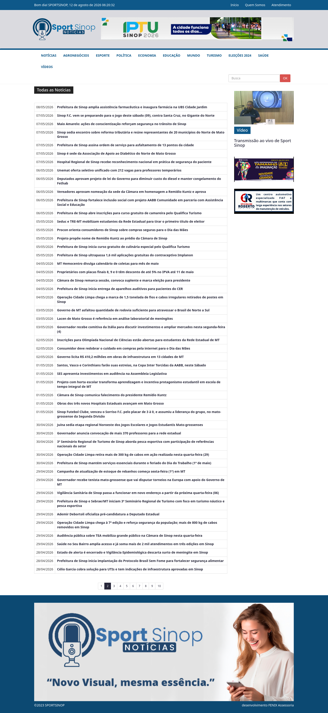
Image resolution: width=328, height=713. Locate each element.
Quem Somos (255, 5)
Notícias (48, 55)
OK (285, 78)
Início (235, 5)
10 (159, 586)
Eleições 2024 (239, 55)
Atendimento (281, 5)
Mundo (193, 55)
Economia (147, 55)
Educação (171, 55)
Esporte (103, 55)
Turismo (214, 55)
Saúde (263, 55)
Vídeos (47, 67)
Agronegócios (76, 55)
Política (123, 55)
